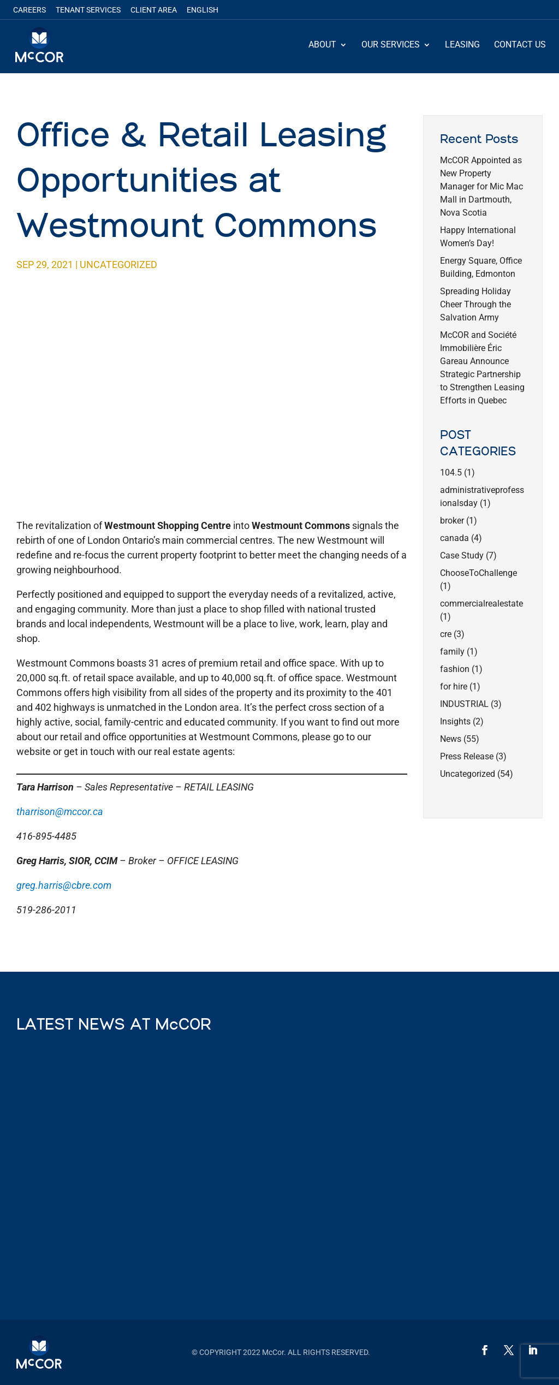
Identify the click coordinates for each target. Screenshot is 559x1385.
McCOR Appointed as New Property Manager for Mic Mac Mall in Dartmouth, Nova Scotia (481, 186)
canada (454, 538)
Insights (455, 721)
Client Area (153, 10)
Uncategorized (118, 264)
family (452, 651)
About (322, 45)
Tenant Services (88, 10)
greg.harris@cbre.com (63, 885)
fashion (454, 669)
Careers (29, 10)
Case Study (462, 555)
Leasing (462, 45)
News (450, 739)
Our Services (390, 45)
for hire (453, 686)
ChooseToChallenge (478, 573)
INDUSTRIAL (464, 704)
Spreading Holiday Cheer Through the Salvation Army (475, 304)
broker (452, 520)
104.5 (451, 472)
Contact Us (520, 45)
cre (445, 634)
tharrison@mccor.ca (59, 811)
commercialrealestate (481, 603)
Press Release (466, 756)
